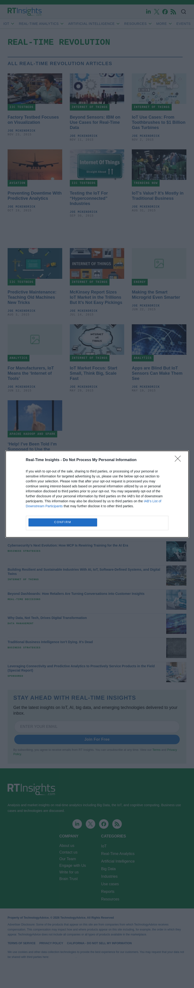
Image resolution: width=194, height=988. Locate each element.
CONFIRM (63, 522)
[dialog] (97, 494)
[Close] (179, 460)
